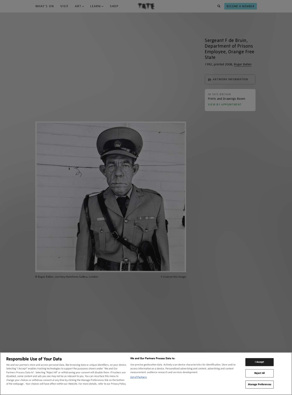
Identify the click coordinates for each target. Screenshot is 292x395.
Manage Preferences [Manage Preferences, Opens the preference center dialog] (259, 384)
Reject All (259, 373)
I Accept (259, 362)
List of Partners (138, 377)
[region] (146, 373)
